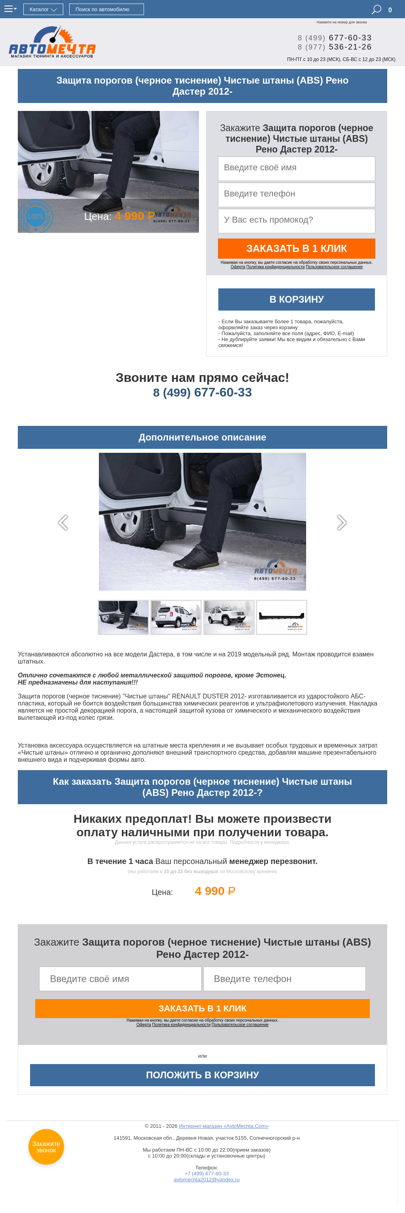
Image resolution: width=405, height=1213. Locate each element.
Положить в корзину (202, 1077)
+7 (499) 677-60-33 (207, 1176)
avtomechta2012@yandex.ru (206, 1182)
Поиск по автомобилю (102, 9)
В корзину (296, 301)
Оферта (238, 269)
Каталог (39, 9)
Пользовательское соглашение (334, 269)
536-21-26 (332, 46)
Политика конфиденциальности (275, 269)
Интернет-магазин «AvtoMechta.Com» (224, 1129)
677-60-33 (332, 37)
